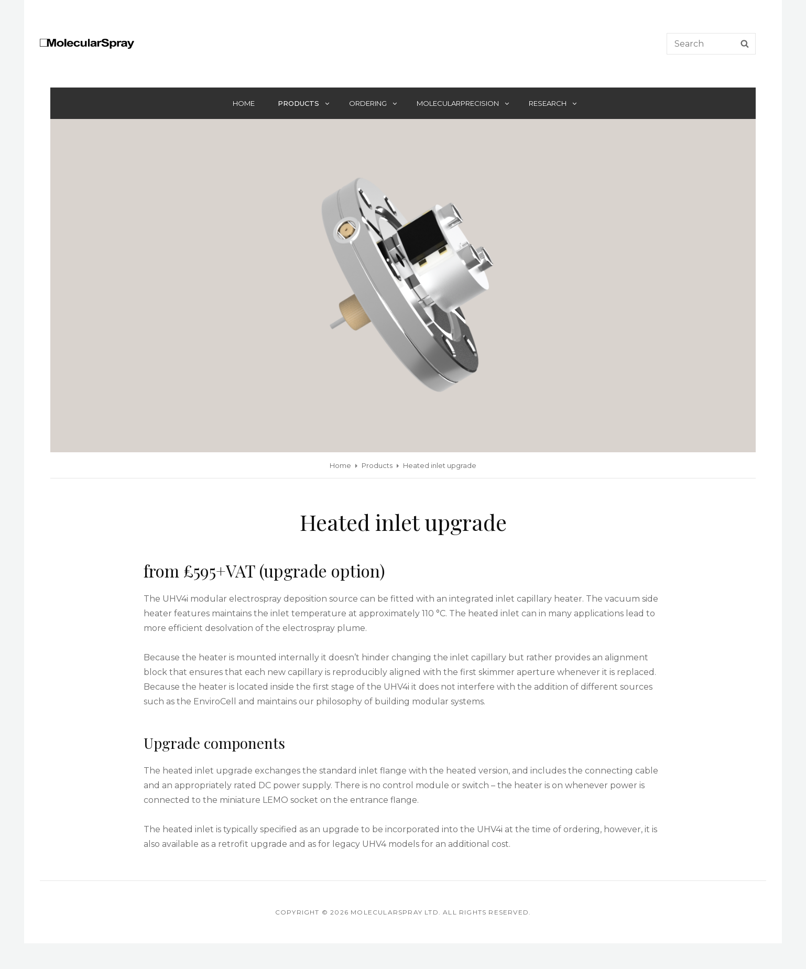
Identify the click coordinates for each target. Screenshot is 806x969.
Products (304, 103)
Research (553, 103)
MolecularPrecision (463, 103)
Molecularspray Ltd (395, 912)
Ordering (373, 103)
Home (244, 103)
